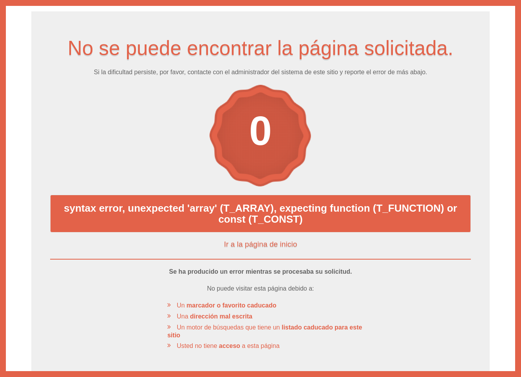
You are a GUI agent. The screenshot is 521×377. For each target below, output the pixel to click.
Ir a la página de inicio (260, 244)
